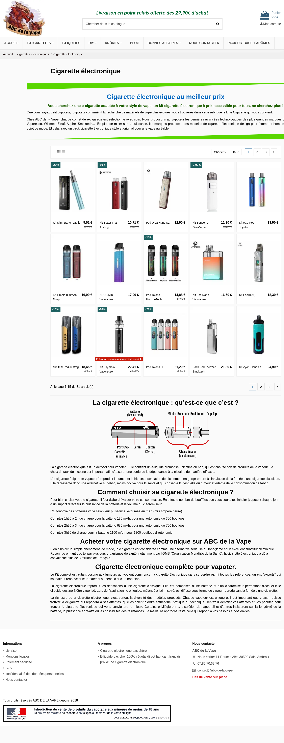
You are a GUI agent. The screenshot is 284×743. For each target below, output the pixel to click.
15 (235, 152)
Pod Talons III (154, 367)
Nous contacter (16, 680)
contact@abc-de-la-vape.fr (217, 670)
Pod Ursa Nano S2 (158, 222)
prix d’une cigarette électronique (123, 662)
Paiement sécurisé (18, 662)
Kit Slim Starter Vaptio (66, 222)
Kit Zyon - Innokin (250, 367)
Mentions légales (17, 656)
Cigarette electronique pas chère (123, 651)
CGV (8, 668)
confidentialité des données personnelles (34, 674)
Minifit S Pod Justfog (66, 367)
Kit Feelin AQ (247, 295)
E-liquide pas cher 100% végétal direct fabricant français (140, 656)
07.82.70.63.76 (208, 663)
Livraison (11, 651)
